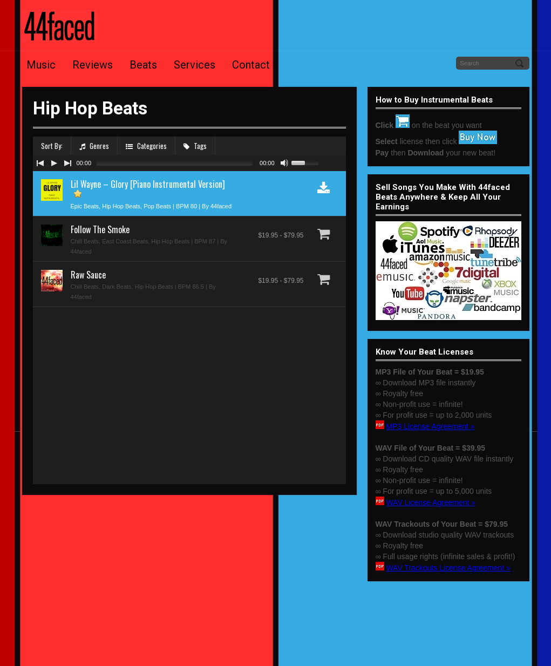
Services (194, 64)
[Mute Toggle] (284, 163)
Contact (251, 64)
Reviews (92, 64)
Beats (143, 64)
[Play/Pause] (54, 163)
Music (41, 64)
